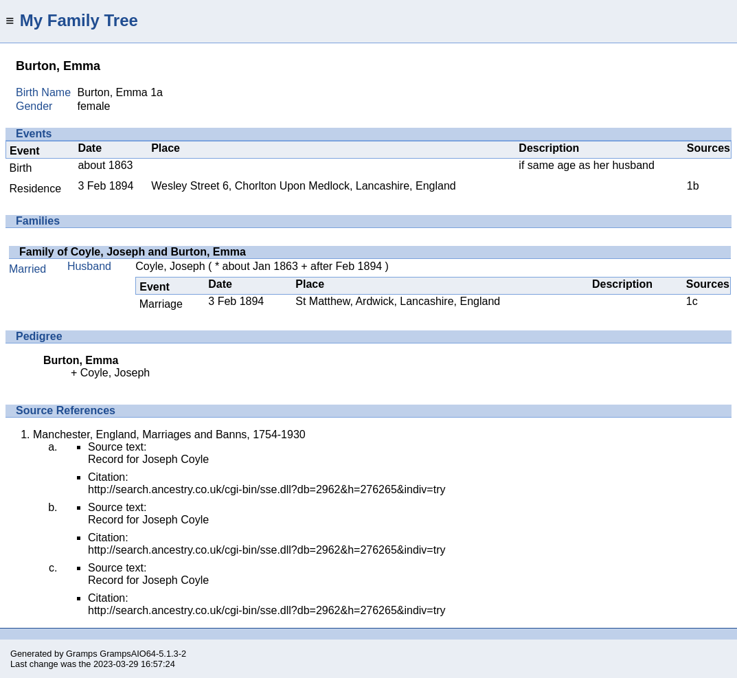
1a (156, 92)
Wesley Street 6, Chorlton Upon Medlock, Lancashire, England (303, 186)
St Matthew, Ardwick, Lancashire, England (397, 301)
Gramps (82, 653)
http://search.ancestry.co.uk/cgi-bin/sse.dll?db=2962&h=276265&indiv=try (266, 489)
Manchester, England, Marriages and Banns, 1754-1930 (169, 434)
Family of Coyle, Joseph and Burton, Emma (132, 252)
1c (692, 301)
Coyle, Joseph (170, 266)
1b (693, 186)
